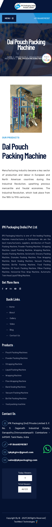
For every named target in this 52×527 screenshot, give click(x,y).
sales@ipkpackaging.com (22, 460)
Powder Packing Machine (16, 358)
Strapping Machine (13, 364)
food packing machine (15, 404)
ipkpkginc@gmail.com (20, 452)
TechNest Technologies (26, 522)
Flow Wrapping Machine (15, 381)
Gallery (12, 318)
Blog (11, 330)
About (12, 312)
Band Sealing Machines (15, 387)
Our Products (10, 138)
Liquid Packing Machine (15, 370)
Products (21, 57)
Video (12, 324)
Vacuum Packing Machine (16, 393)
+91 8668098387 (18, 444)
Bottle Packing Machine (16, 398)
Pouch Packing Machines (16, 352)
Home (9, 57)
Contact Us (14, 335)
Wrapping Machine (13, 375)
